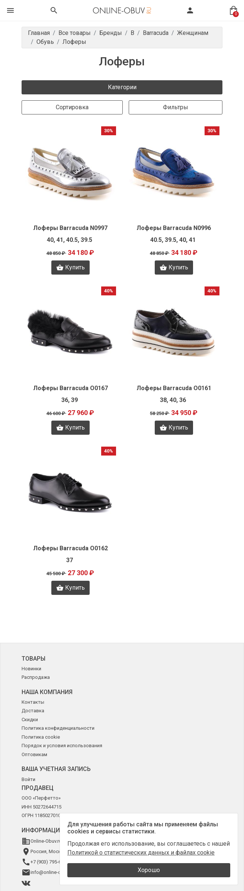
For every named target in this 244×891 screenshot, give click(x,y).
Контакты (33, 702)
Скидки (30, 719)
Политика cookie (41, 737)
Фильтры (175, 107)
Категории (122, 87)
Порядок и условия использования (62, 745)
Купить (70, 267)
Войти (28, 779)
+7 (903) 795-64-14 (50, 862)
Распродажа (36, 677)
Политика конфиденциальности (58, 728)
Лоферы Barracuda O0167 (70, 388)
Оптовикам (34, 754)
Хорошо (149, 870)
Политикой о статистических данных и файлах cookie (141, 852)
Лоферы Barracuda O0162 (70, 548)
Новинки (31, 668)
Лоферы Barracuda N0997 (70, 227)
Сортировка (72, 107)
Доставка (33, 710)
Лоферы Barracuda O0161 (174, 388)
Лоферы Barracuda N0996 (174, 227)
